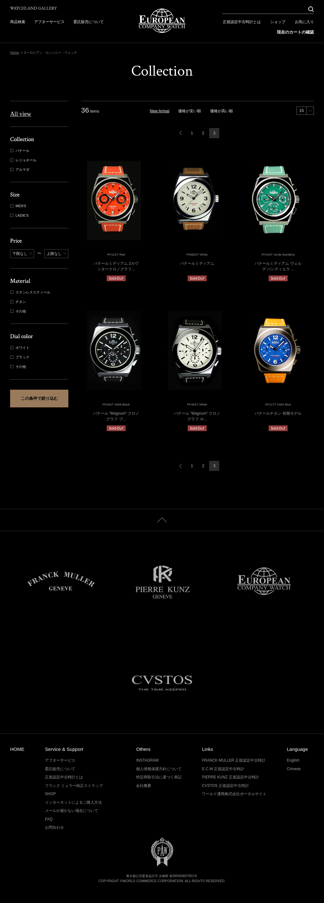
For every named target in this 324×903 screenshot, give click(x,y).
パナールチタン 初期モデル (278, 413)
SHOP (50, 794)
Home (15, 52)
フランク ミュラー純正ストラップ (74, 785)
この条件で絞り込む (39, 398)
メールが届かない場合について (71, 810)
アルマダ (20, 170)
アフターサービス (49, 22)
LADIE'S (19, 215)
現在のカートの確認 (295, 32)
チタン (18, 302)
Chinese (294, 769)
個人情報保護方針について (159, 769)
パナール (20, 151)
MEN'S (18, 206)
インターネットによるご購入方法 (73, 802)
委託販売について (88, 22)
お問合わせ (54, 827)
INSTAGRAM (147, 760)
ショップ (277, 22)
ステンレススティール (30, 292)
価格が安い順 (189, 111)
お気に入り (304, 22)
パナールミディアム (197, 263)
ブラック (20, 357)
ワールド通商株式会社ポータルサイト (234, 794)
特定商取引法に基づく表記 (159, 777)
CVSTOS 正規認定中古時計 (225, 785)
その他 (18, 311)
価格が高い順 (221, 111)
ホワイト (20, 348)
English (293, 760)
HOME (17, 749)
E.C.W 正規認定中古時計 (223, 769)
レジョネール (23, 160)
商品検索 (17, 22)
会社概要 (143, 785)
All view (20, 113)
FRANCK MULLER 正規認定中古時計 (233, 760)
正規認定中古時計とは (242, 22)
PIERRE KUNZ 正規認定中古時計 (230, 777)
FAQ (49, 819)
